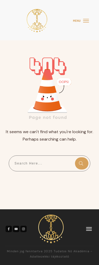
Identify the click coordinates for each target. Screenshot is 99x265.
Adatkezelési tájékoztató (49, 256)
